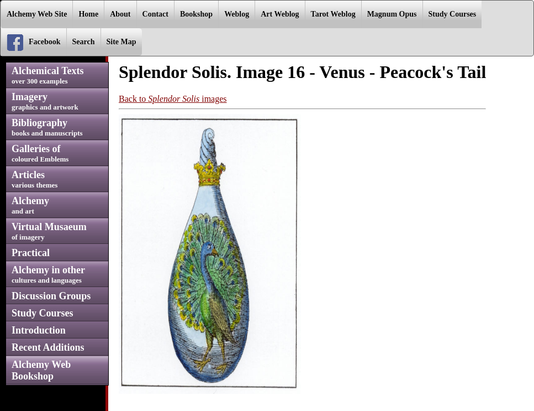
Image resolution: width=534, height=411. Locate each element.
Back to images (173, 98)
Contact (155, 14)
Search (83, 42)
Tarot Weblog (333, 14)
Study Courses (453, 14)
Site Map (121, 42)
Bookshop (196, 14)
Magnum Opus (392, 14)
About (120, 14)
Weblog (236, 14)
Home (88, 14)
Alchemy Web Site (37, 14)
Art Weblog (280, 14)
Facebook (34, 42)
